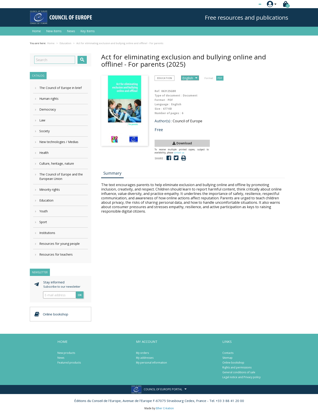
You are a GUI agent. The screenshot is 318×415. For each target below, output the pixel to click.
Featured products (69, 362)
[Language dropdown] (251, 4)
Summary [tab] (112, 173)
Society (44, 131)
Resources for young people (59, 243)
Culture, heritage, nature (56, 163)
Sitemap (227, 358)
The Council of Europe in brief (60, 88)
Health (44, 153)
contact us (179, 152)
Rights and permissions (237, 367)
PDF (220, 78)
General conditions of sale (238, 372)
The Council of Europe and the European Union (61, 176)
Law (42, 120)
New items (54, 31)
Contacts (227, 353)
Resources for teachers (56, 254)
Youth (43, 211)
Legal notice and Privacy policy (241, 377)
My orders (142, 353)
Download (182, 143)
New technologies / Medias (58, 142)
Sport (43, 222)
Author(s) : (163, 121)
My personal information (151, 362)
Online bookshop (233, 362)
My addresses (144, 358)
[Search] (54, 60)
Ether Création (165, 408)
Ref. (157, 91)
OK (80, 295)
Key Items (87, 31)
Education (46, 200)
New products (66, 353)
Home (36, 31)
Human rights (49, 98)
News (71, 31)
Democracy (47, 109)
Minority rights (49, 189)
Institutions (47, 233)
